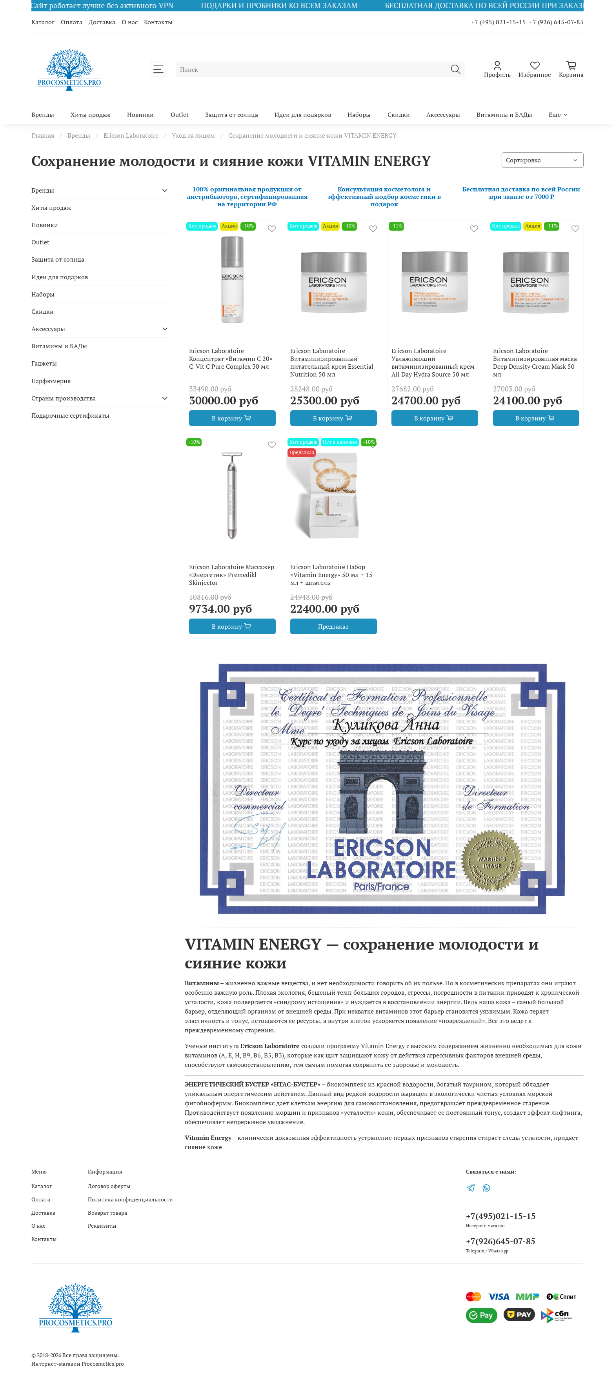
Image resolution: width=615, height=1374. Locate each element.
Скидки (399, 114)
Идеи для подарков (303, 114)
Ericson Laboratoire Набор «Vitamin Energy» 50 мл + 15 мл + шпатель (331, 574)
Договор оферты (109, 1186)
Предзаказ (333, 626)
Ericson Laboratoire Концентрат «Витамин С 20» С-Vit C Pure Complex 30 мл (231, 358)
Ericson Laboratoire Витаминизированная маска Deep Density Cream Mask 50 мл (535, 362)
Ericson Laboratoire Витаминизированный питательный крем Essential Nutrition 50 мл (331, 362)
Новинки (140, 114)
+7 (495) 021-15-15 (498, 22)
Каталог (43, 22)
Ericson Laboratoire (131, 135)
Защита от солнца (231, 114)
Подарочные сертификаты (70, 415)
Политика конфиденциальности (130, 1199)
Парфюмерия (51, 381)
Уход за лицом (193, 135)
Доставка (102, 22)
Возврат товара (107, 1212)
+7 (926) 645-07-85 (556, 22)
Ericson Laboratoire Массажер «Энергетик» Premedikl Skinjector (231, 574)
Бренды (42, 114)
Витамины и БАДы (504, 114)
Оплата (71, 22)
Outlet (180, 114)
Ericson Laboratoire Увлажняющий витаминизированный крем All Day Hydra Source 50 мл (433, 362)
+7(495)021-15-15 (501, 1215)
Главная (42, 135)
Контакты (158, 22)
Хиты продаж (91, 114)
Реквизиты (102, 1225)
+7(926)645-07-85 (500, 1241)
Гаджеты (44, 363)
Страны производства (63, 398)
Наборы (359, 114)
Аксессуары (443, 114)
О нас (130, 22)
